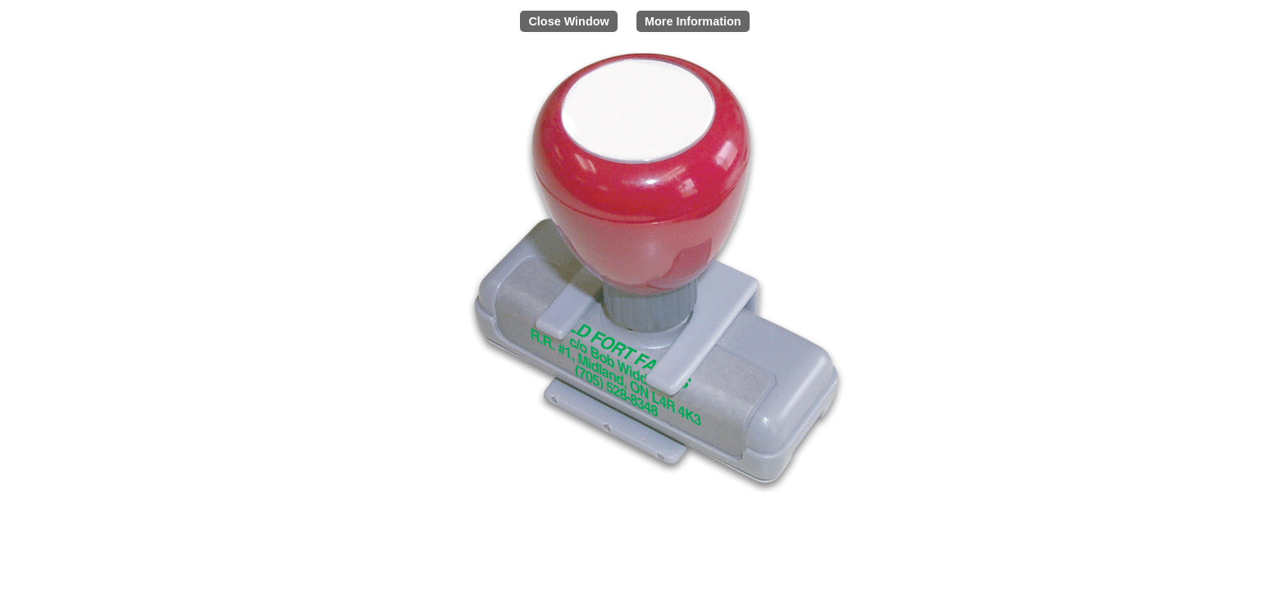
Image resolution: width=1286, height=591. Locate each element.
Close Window (568, 21)
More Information (693, 21)
